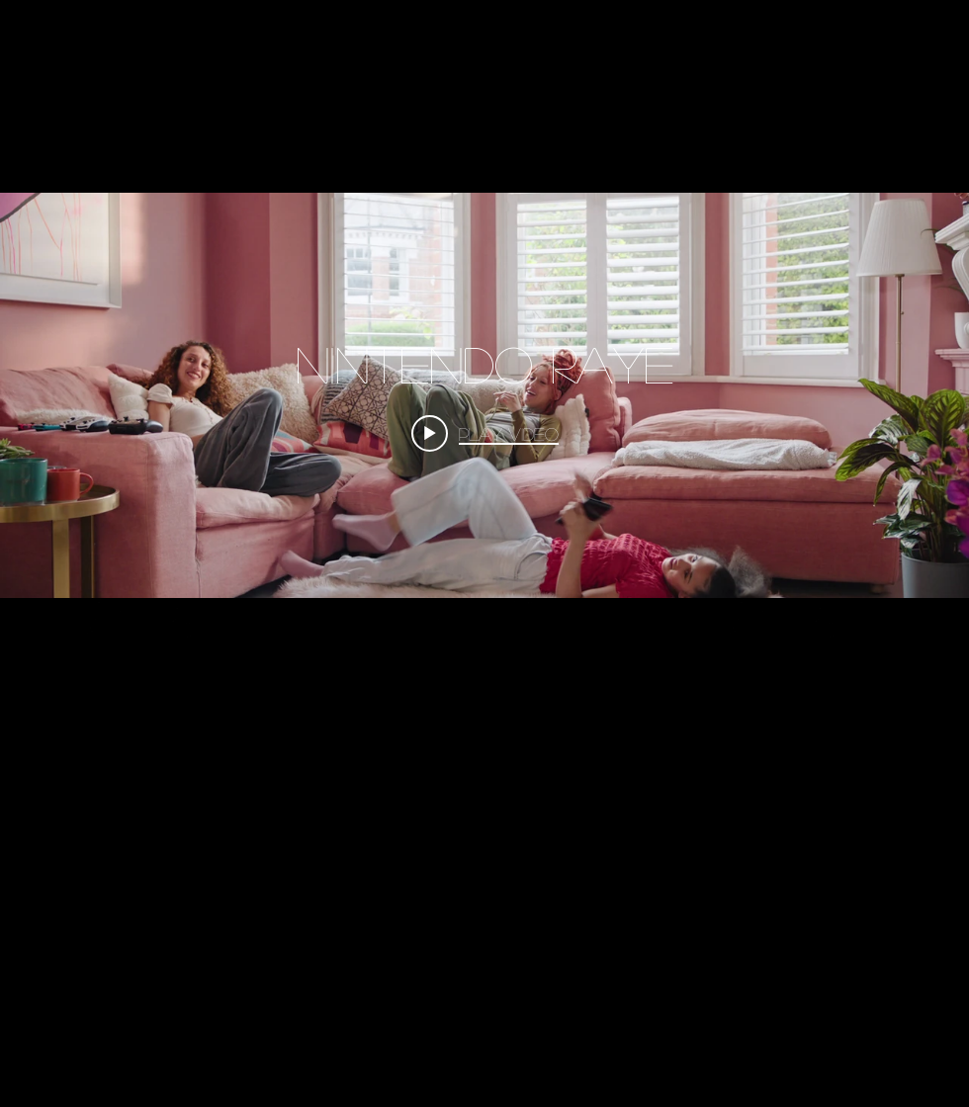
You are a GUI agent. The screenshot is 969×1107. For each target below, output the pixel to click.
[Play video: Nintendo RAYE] (485, 433)
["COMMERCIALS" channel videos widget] (484, 395)
